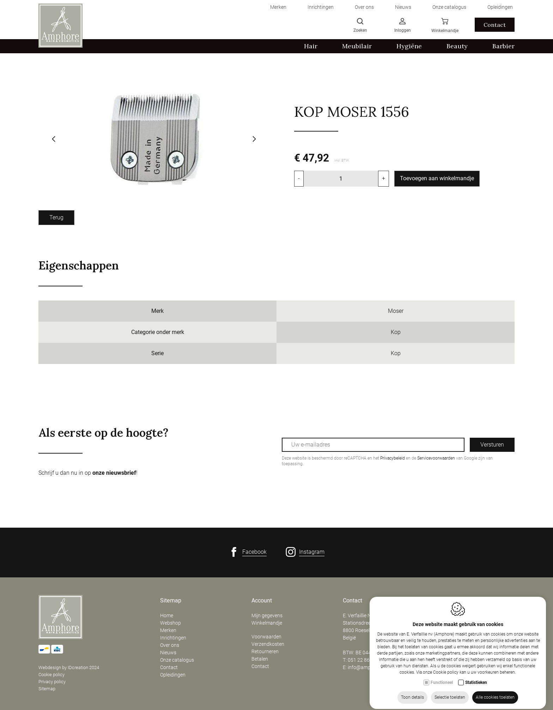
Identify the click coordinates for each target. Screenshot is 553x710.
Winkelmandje (266, 623)
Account (261, 600)
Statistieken (476, 704)
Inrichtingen (173, 638)
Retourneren (265, 651)
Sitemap (46, 688)
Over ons (169, 645)
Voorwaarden (266, 636)
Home (166, 615)
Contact (169, 667)
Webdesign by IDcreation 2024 (68, 667)
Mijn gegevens (266, 615)
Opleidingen (173, 675)
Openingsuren (451, 600)
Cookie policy (51, 674)
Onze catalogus (177, 660)
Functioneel (442, 704)
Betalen (259, 659)
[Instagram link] (305, 552)
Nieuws (168, 652)
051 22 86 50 (362, 660)
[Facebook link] (248, 552)
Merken (168, 630)
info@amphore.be (367, 667)
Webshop (170, 623)
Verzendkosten (267, 644)
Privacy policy (52, 681)
